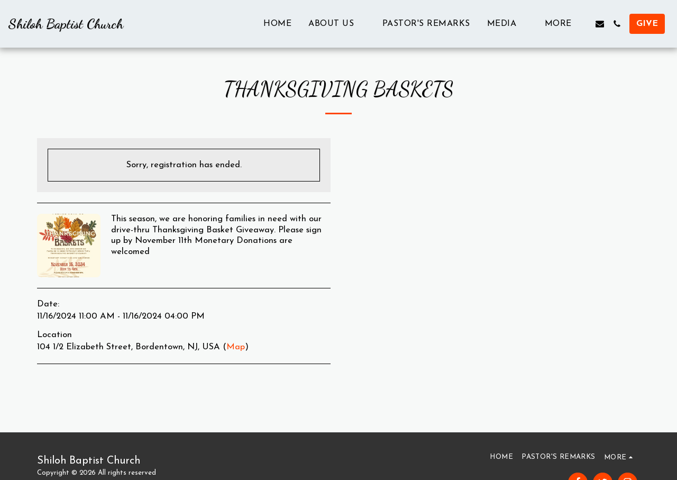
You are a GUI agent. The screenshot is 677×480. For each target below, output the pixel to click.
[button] (336, 23)
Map (235, 347)
